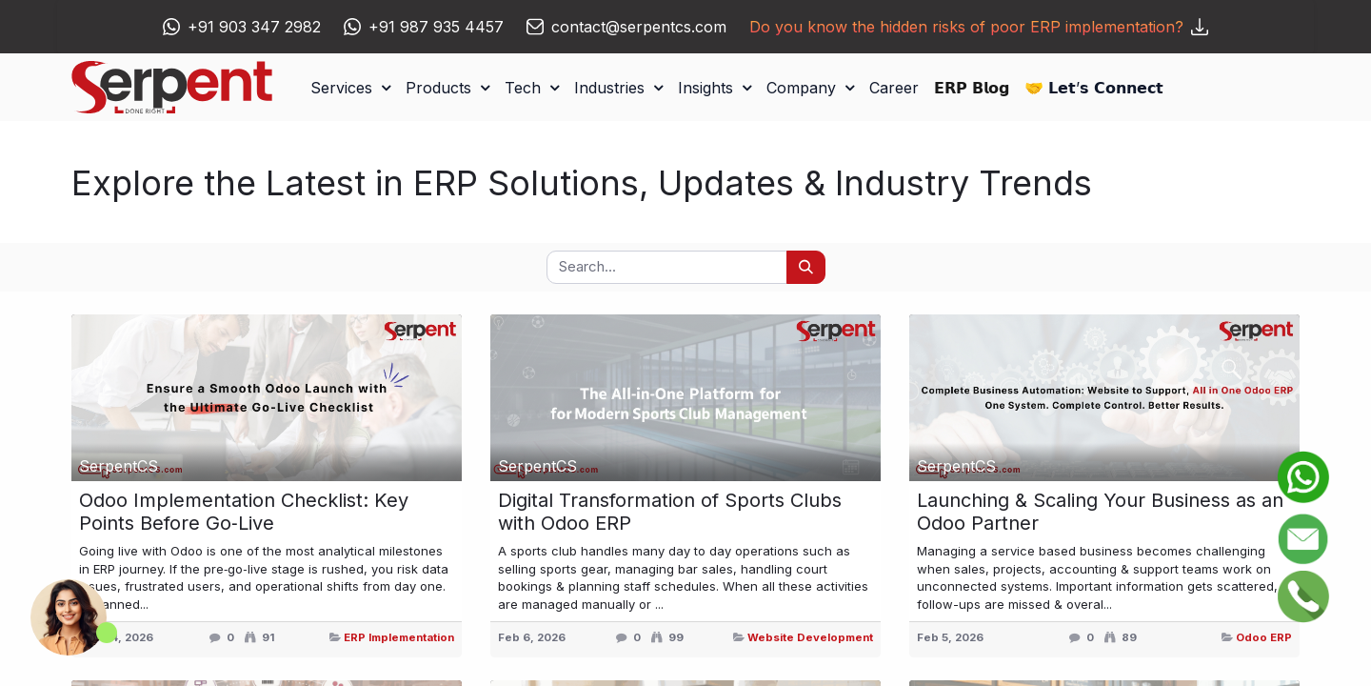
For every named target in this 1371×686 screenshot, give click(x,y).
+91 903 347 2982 (254, 26)
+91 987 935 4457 (436, 26)
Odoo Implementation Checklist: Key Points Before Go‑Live (243, 512)
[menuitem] (894, 88)
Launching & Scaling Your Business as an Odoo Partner (1100, 512)
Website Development (810, 637)
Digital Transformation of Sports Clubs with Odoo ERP (670, 512)
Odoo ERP (1264, 637)
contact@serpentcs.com (638, 26)
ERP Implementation (399, 637)
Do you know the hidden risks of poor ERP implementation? (978, 26)
